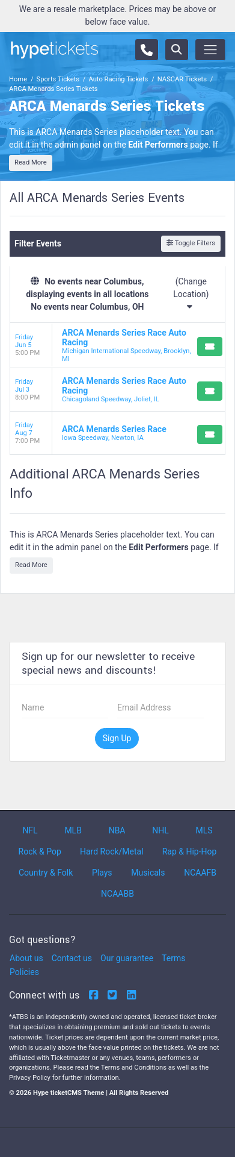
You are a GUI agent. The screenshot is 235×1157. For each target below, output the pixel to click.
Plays (102, 872)
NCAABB (117, 893)
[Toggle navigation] (210, 49)
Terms (173, 958)
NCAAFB (200, 872)
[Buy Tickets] (209, 346)
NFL (29, 830)
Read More (30, 162)
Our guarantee (126, 958)
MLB (73, 830)
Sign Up (117, 738)
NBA (117, 830)
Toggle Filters (190, 243)
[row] (117, 345)
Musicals (148, 872)
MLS (204, 830)
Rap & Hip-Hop (189, 851)
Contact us (72, 958)
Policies (24, 972)
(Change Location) (191, 294)
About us (26, 958)
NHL (160, 830)
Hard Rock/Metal (112, 851)
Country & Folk (46, 872)
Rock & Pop (40, 851)
